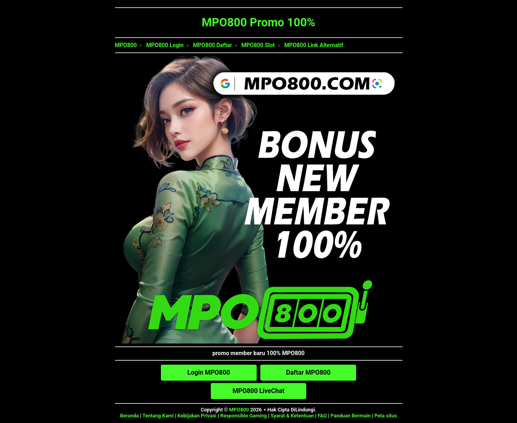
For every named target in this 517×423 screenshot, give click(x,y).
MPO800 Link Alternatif (313, 45)
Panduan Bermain (350, 416)
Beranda (129, 416)
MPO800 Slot (258, 45)
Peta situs (385, 416)
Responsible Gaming (243, 416)
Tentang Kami (158, 416)
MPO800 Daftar (212, 45)
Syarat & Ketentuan (292, 416)
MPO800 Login (165, 45)
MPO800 (126, 45)
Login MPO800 (208, 372)
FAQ (322, 416)
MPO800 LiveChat (259, 391)
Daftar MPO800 (308, 372)
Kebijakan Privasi (197, 416)
